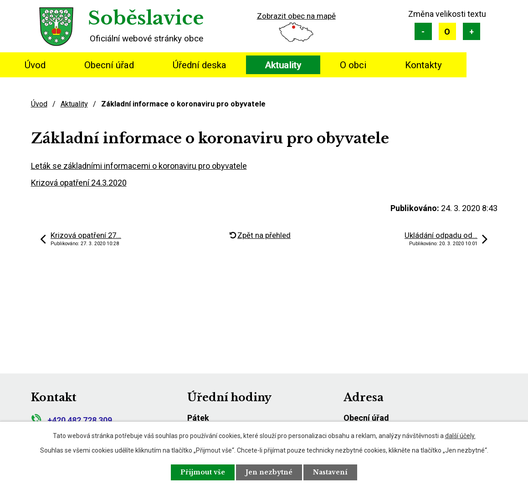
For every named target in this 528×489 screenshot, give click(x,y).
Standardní (447, 31)
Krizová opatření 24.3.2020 (79, 182)
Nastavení (330, 472)
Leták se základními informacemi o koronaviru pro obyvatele (139, 166)
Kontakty (423, 65)
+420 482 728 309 (71, 420)
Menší (423, 31)
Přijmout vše (202, 472)
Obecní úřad (109, 65)
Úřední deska (199, 65)
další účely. (460, 435)
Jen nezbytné (269, 472)
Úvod (35, 65)
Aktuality (283, 65)
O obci (353, 65)
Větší (471, 31)
